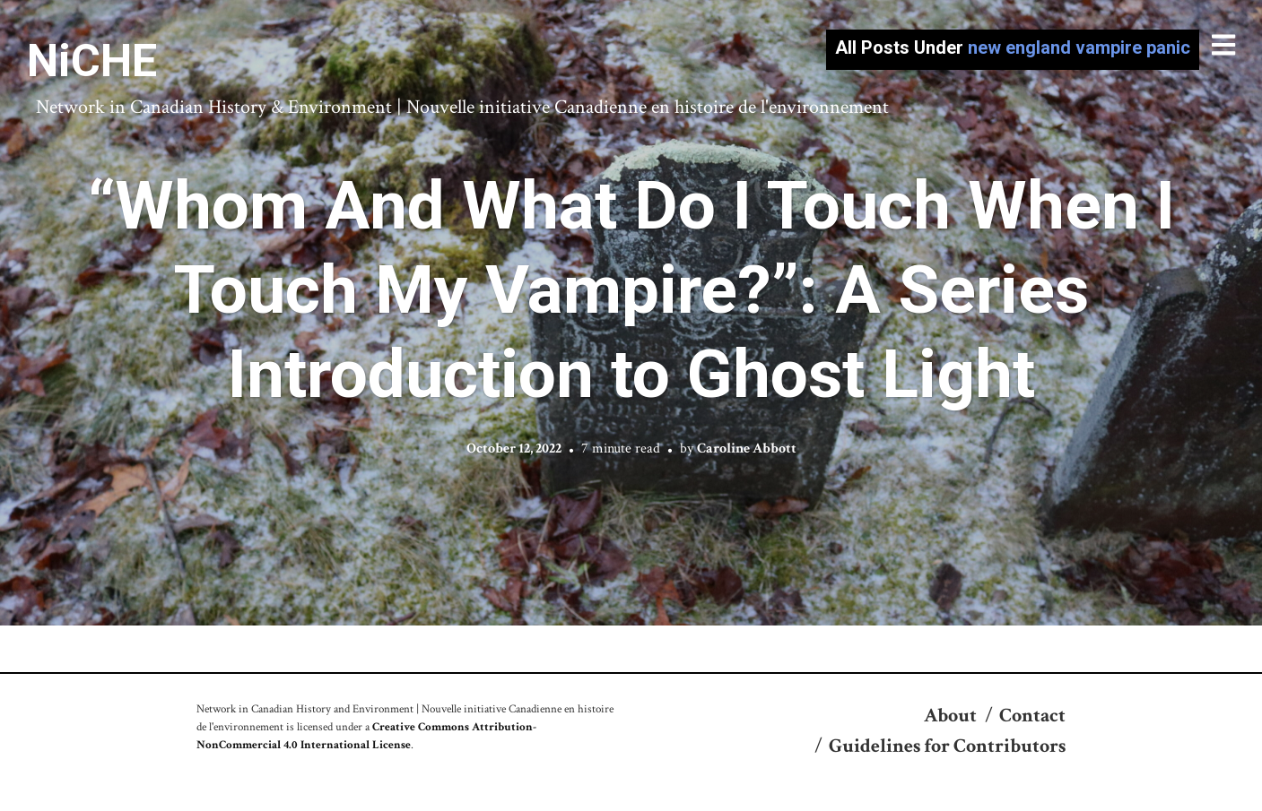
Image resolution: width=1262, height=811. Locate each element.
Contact (1032, 716)
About (950, 716)
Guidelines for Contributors (947, 746)
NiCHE (92, 61)
